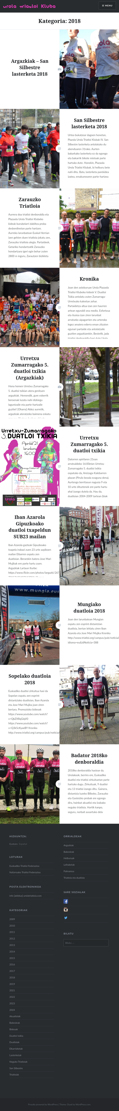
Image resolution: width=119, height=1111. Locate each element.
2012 (12, 938)
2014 (12, 951)
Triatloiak (14, 1074)
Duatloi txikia (16, 1035)
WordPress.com (82, 1104)
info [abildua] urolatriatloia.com (25, 895)
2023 (12, 1003)
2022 (12, 996)
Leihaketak (69, 864)
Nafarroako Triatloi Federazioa (24, 872)
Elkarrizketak (16, 1048)
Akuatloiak (14, 1016)
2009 (12, 919)
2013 (12, 945)
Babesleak (69, 851)
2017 (12, 971)
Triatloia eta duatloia (74, 877)
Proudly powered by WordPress (43, 1104)
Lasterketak (15, 1055)
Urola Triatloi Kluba (29, 6)
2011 (12, 932)
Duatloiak (14, 1042)
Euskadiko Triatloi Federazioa (24, 866)
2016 (12, 964)
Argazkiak (69, 845)
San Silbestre (16, 1068)
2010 (12, 925)
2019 (12, 984)
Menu (108, 5)
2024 (12, 1009)
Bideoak (13, 1029)
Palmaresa (69, 871)
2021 (12, 990)
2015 (12, 958)
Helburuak (69, 858)
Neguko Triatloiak (18, 1061)
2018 (12, 977)
